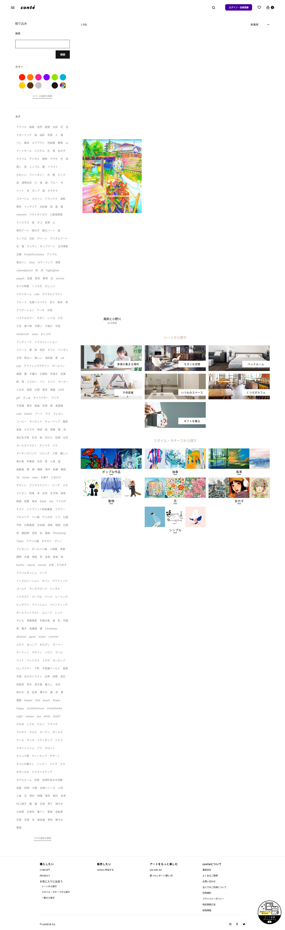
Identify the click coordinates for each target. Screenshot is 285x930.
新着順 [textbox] (254, 24)
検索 (62, 54)
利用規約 (206, 892)
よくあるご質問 (210, 875)
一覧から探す (48, 897)
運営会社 (206, 869)
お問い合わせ (209, 881)
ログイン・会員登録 (238, 7)
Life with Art (156, 869)
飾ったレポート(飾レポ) (161, 875)
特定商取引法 (209, 904)
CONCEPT (45, 869)
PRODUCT (45, 875)
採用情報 (206, 910)
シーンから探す (49, 886)
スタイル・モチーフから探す (56, 891)
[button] (111, 472)
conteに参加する (105, 869)
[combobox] (260, 24)
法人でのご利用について (214, 887)
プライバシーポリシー (213, 898)
